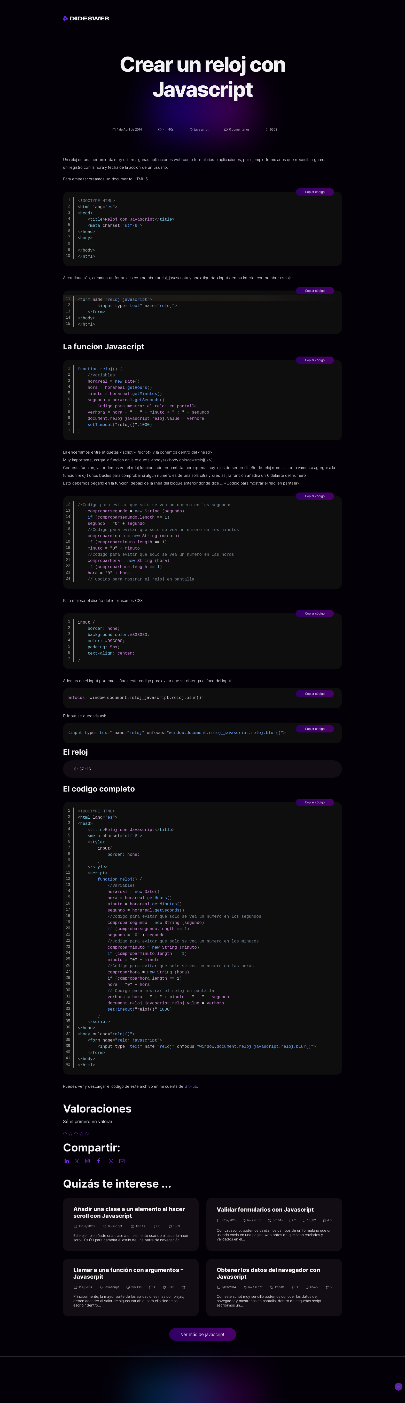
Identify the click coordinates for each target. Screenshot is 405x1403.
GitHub (206, 1086)
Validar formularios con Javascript (265, 1209)
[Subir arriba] (398, 1387)
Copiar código (330, 192)
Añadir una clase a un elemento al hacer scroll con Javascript (129, 1212)
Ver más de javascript (202, 1334)
